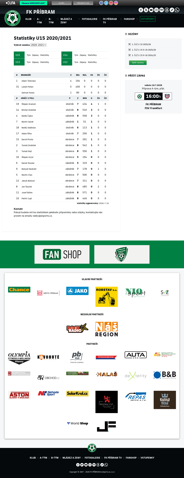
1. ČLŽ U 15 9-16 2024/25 (144, 55)
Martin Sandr (27, 121)
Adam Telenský (29, 81)
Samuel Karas (28, 92)
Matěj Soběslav (29, 127)
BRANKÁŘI (26, 75)
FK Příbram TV (110, 21)
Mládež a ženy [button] (66, 21)
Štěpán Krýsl (27, 157)
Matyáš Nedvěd (29, 169)
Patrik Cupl (27, 198)
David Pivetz (27, 139)
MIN (85, 98)
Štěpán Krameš (29, 104)
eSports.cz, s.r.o (108, 472)
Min (78, 75)
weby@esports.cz (42, 215)
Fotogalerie (89, 19)
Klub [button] (28, 19)
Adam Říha (27, 133)
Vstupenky (148, 18)
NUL (85, 75)
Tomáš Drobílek (29, 145)
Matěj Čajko (27, 116)
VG (91, 75)
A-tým (43, 457)
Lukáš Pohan (27, 86)
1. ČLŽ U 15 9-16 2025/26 (144, 50)
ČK (105, 75)
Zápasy (35, 55)
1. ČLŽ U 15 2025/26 (141, 44)
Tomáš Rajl (27, 151)
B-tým (55, 457)
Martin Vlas (27, 175)
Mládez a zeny (72, 457)
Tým (29, 55)
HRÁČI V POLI (27, 98)
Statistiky (44, 55)
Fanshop (129, 19)
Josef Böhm (27, 192)
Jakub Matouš (28, 180)
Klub (33, 457)
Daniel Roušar (28, 163)
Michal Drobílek (29, 110)
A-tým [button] (39, 21)
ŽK (98, 75)
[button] (138, 62)
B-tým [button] (51, 21)
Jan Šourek (27, 186)
